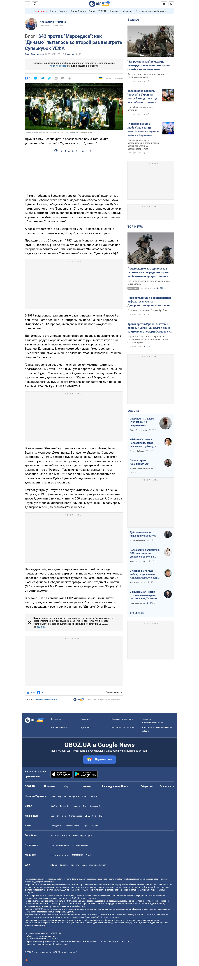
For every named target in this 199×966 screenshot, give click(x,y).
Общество (147, 786)
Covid (88, 855)
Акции (85, 826)
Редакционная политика (46, 699)
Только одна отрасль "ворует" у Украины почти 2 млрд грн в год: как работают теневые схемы (142, 96)
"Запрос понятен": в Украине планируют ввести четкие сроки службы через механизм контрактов (148, 65)
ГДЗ (52, 816)
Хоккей (76, 806)
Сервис (94, 826)
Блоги (124, 786)
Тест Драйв (56, 826)
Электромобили (71, 826)
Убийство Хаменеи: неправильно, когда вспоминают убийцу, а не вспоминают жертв (145, 443)
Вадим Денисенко (138, 582)
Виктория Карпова (138, 561)
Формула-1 (95, 806)
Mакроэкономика (80, 845)
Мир (65, 786)
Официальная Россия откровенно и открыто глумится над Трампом (143, 595)
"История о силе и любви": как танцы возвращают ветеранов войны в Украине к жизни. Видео (143, 129)
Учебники (61, 816)
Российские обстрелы (121, 11)
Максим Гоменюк (137, 540)
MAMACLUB (77, 855)
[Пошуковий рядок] (171, 4)
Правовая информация (122, 719)
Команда (85, 719)
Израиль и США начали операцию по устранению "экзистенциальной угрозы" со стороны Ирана (149, 339)
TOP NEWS (135, 226)
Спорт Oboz (92, 699)
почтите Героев (58, 65)
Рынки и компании (60, 845)
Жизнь (87, 786)
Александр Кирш (137, 603)
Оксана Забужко (137, 451)
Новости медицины (60, 855)
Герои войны (40, 11)
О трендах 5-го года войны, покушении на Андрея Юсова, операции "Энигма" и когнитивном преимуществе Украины (145, 574)
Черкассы (95, 796)
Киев (53, 796)
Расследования (111, 786)
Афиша (54, 865)
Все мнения (136, 612)
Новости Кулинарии (82, 835)
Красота (75, 865)
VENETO (102, 11)
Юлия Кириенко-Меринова (141, 468)
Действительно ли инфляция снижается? (143, 534)
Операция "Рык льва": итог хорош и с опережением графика (143, 422)
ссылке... (41, 627)
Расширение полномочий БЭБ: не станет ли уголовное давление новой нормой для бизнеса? (145, 553)
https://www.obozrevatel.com (128, 879)
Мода (84, 865)
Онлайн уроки (76, 816)
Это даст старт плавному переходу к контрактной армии (145, 75)
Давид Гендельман (138, 430)
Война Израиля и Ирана (83, 11)
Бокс (85, 806)
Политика (50, 786)
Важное (133, 19)
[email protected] (60, 944)
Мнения (133, 411)
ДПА (87, 816)
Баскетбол (65, 806)
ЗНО (94, 816)
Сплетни (64, 865)
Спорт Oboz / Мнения (34, 54)
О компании (56, 719)
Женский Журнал (97, 865)
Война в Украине (58, 11)
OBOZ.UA (162, 884)
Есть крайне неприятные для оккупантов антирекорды (148, 282)
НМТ (101, 816)
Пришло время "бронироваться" (139, 462)
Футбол (54, 806)
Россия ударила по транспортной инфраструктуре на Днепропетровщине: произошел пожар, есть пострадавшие (149, 301)
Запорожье (74, 796)
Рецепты (55, 835)
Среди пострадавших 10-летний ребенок (148, 310)
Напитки (66, 835)
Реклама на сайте (59, 727)
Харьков (62, 796)
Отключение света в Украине (151, 11)
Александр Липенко (53, 21)
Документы (86, 727)
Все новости (167, 786)
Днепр (85, 796)
